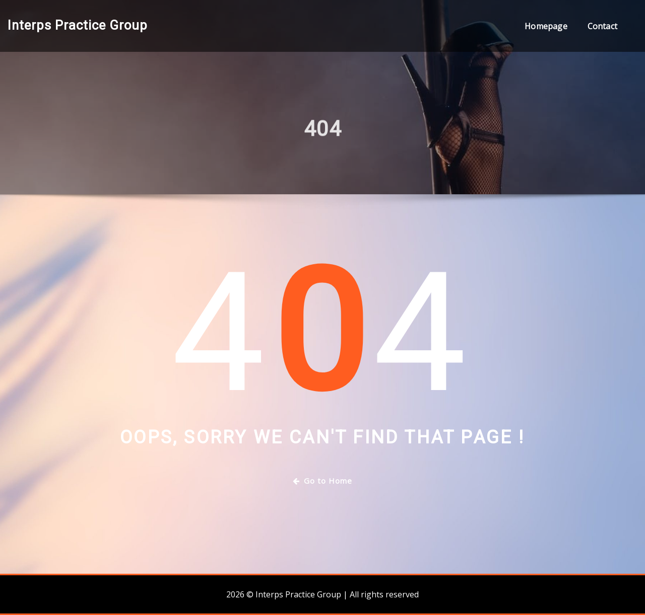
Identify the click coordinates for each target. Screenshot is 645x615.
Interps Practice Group (78, 25)
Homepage (546, 26)
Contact (602, 26)
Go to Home (322, 481)
